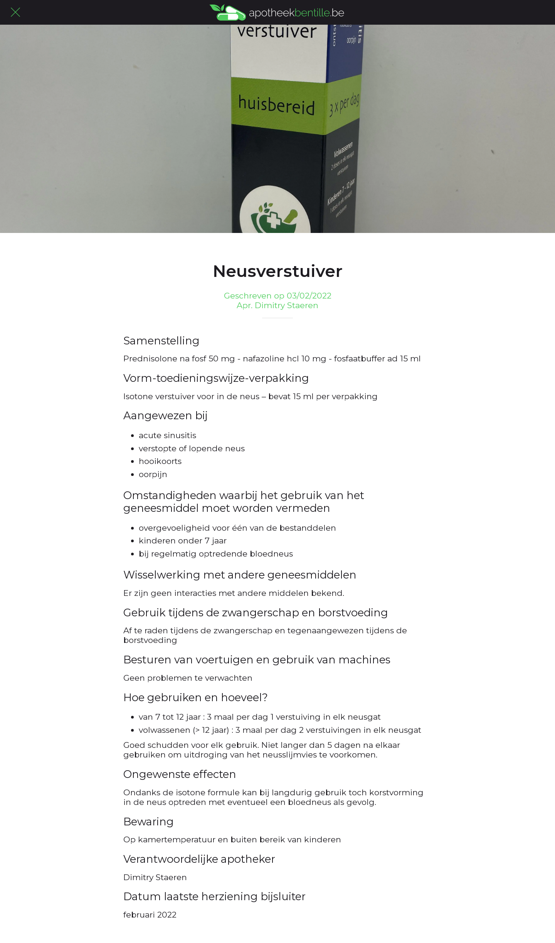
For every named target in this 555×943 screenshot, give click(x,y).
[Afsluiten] (15, 12)
